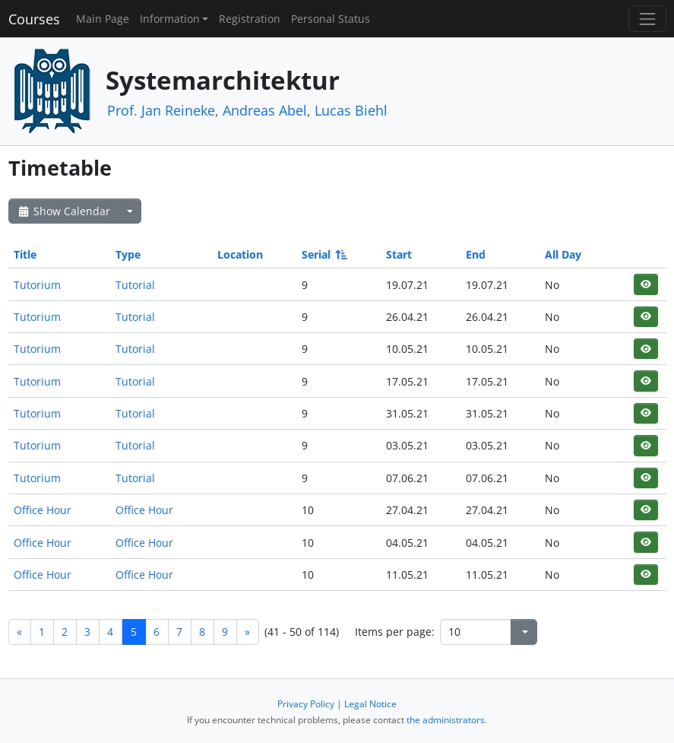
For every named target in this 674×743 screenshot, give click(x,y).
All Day (563, 254)
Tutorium (37, 285)
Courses (34, 19)
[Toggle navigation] (647, 18)
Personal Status (330, 18)
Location (240, 254)
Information (170, 18)
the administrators (446, 719)
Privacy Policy (305, 703)
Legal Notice (370, 703)
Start (399, 254)
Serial (323, 254)
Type (128, 254)
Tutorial (135, 285)
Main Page (102, 18)
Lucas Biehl (351, 110)
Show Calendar (63, 211)
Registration (249, 18)
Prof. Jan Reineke (161, 110)
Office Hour (42, 510)
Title (25, 254)
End (476, 254)
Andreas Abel (265, 110)
